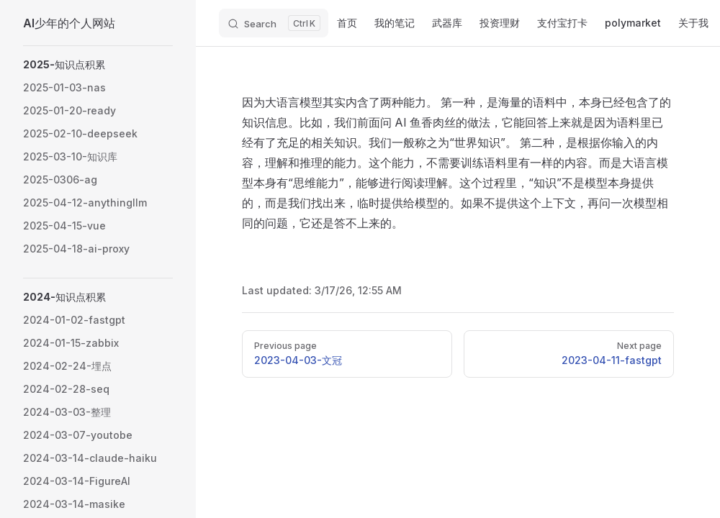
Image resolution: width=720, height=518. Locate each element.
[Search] (273, 23)
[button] (98, 64)
